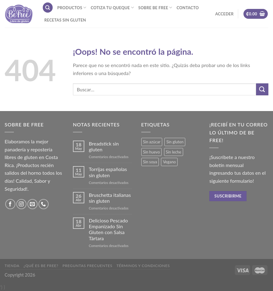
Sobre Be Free (155, 7)
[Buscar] (48, 7)
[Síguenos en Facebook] (10, 204)
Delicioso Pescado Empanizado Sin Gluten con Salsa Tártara (108, 229)
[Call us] (43, 204)
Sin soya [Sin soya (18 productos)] (150, 161)
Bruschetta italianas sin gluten (110, 198)
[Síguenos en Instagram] (21, 204)
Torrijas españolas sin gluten (108, 172)
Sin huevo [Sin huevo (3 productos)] (151, 151)
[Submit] (262, 89)
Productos (71, 7)
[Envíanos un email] (32, 204)
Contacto (188, 7)
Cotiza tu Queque (112, 7)
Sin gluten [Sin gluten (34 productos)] (174, 141)
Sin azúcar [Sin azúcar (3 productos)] (152, 141)
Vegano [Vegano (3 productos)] (169, 161)
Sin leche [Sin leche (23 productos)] (173, 151)
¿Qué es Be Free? (41, 265)
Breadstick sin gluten (104, 146)
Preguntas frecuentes (87, 265)
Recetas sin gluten (65, 20)
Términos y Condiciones (143, 265)
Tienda (12, 265)
